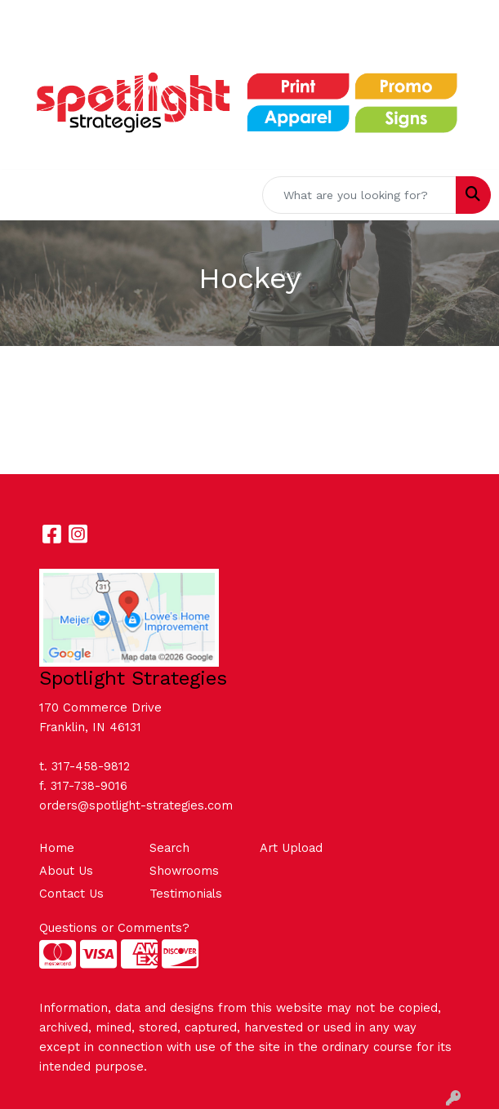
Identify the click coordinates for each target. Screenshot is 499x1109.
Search (169, 848)
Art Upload (291, 848)
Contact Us (71, 893)
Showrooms (184, 870)
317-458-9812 (90, 766)
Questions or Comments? (114, 927)
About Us (66, 870)
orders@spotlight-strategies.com (136, 805)
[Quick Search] (359, 195)
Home (56, 848)
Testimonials (185, 893)
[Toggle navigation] (25, 195)
